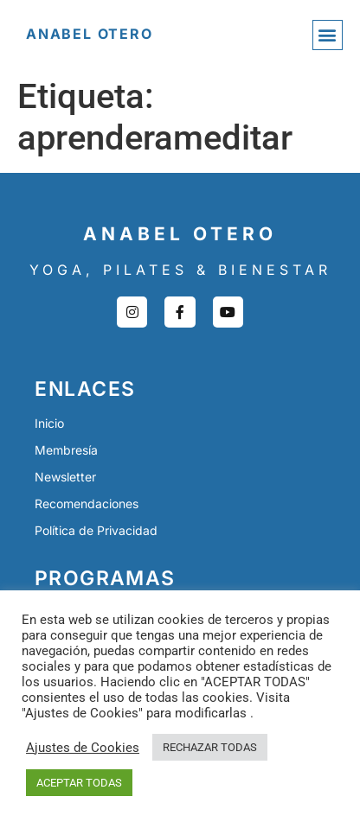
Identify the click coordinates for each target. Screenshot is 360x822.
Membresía (66, 450)
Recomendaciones (86, 503)
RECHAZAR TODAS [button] (210, 747)
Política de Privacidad (96, 530)
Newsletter (65, 476)
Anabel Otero (89, 33)
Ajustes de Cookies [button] (82, 747)
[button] (327, 35)
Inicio (49, 423)
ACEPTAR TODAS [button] (79, 782)
